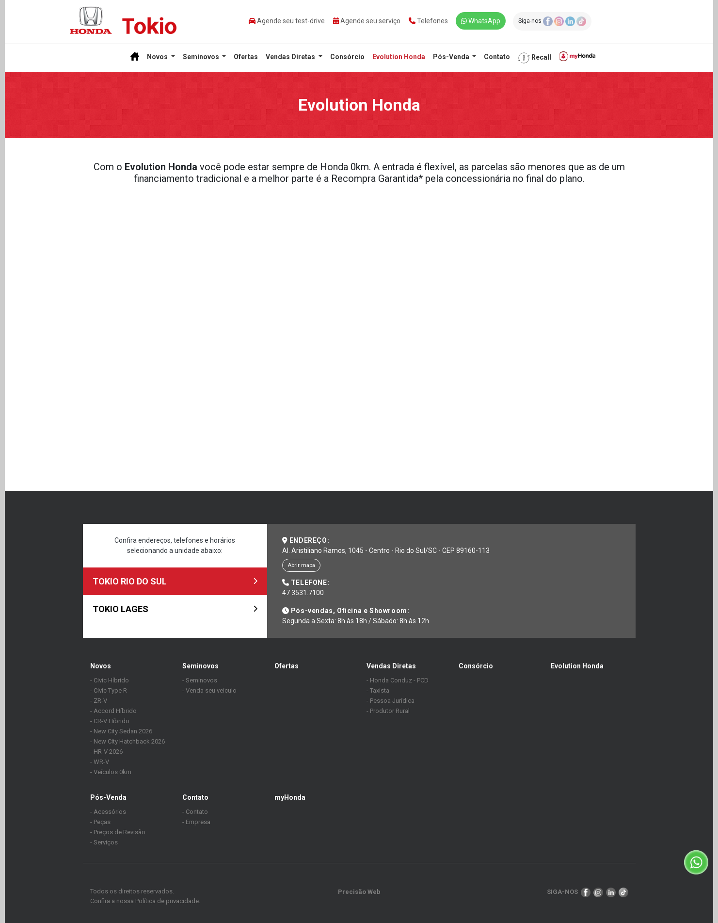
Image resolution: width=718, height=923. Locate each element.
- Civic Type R (108, 690)
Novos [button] (158, 57)
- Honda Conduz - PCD (398, 680)
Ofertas (246, 57)
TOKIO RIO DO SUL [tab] (175, 581)
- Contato (195, 811)
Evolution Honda (398, 57)
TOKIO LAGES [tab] (175, 609)
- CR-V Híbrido (109, 721)
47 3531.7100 (303, 593)
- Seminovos (199, 680)
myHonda (289, 797)
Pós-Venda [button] (452, 57)
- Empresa (196, 822)
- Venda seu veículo (209, 690)
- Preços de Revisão (117, 832)
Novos (100, 666)
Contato (497, 57)
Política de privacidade (167, 901)
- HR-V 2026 (106, 751)
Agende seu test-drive (287, 21)
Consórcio (347, 57)
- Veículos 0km (110, 772)
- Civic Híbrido (109, 680)
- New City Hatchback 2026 (127, 741)
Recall (534, 58)
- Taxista (378, 690)
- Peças (100, 822)
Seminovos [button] (202, 57)
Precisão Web (359, 891)
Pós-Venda (108, 797)
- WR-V (99, 761)
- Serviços (104, 842)
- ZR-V (98, 700)
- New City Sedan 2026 (121, 731)
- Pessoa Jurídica (391, 700)
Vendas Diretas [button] (291, 57)
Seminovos (200, 666)
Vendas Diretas (391, 666)
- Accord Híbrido (113, 710)
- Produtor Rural (388, 710)
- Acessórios (108, 811)
